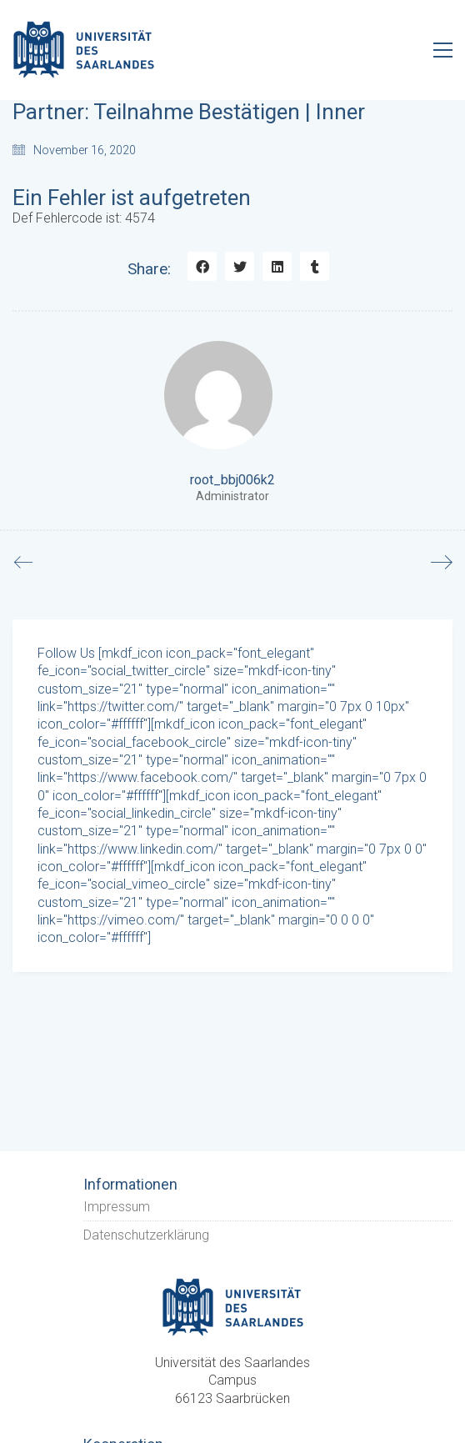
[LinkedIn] (277, 266)
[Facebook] (202, 266)
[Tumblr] (314, 266)
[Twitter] (239, 266)
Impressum (116, 1207)
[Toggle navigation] (442, 50)
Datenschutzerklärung (146, 1235)
